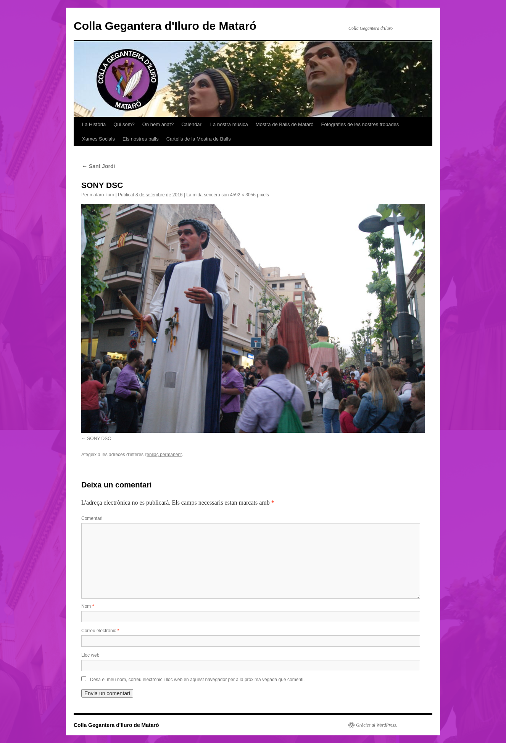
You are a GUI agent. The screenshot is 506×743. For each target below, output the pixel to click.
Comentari (91, 518)
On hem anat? (158, 124)
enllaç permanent (164, 454)
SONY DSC (99, 438)
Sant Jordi (98, 166)
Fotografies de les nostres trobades (360, 124)
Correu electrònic (100, 630)
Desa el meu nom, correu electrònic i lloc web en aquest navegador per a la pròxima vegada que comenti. (197, 679)
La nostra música (229, 124)
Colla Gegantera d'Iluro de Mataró (165, 25)
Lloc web (90, 655)
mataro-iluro (102, 194)
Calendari (192, 124)
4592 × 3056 (243, 194)
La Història (94, 124)
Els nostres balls (140, 139)
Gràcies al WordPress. (376, 725)
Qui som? (124, 124)
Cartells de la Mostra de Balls (198, 139)
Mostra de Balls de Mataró (285, 124)
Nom (87, 606)
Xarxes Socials (98, 139)
